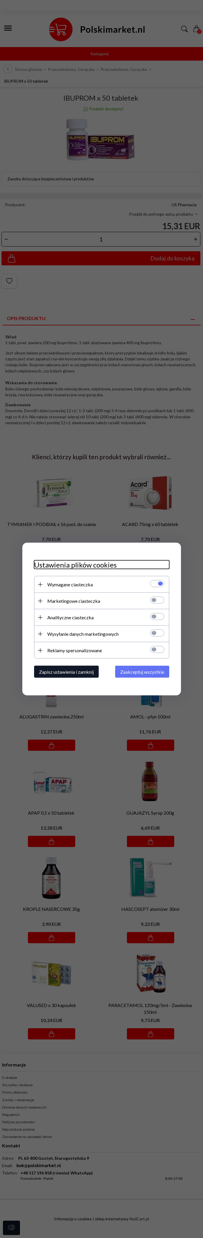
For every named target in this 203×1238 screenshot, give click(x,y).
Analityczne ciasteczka (70, 617)
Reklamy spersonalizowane (74, 650)
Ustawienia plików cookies (75, 564)
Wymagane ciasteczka (70, 584)
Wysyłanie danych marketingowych (83, 634)
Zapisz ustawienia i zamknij (66, 672)
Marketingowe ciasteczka (73, 601)
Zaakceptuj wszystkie (142, 672)
